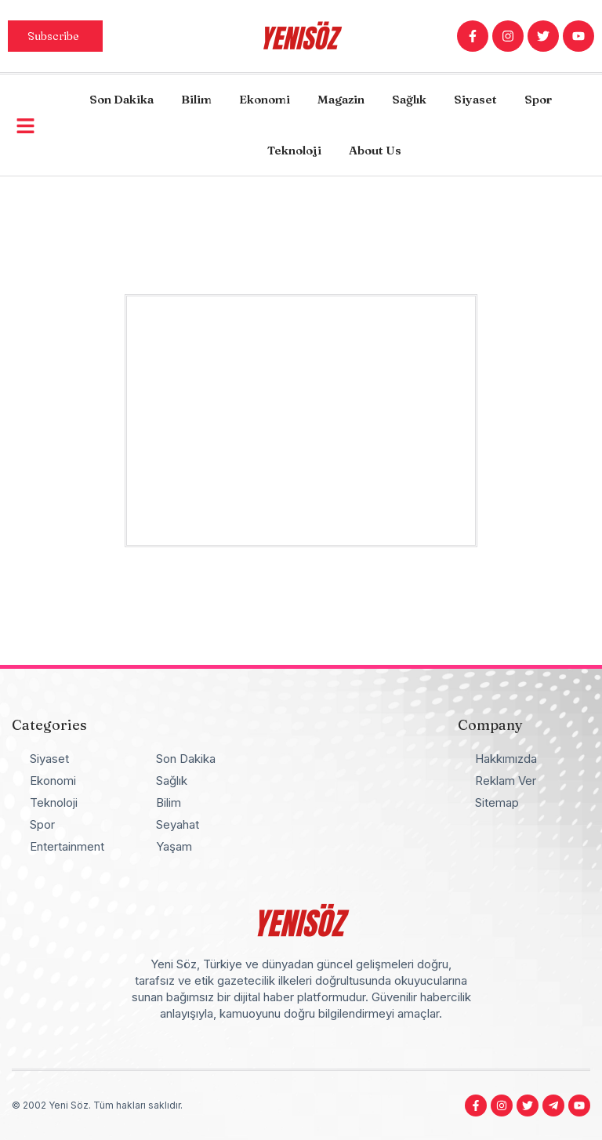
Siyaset (475, 99)
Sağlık (409, 99)
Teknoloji (294, 150)
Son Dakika (121, 99)
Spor (538, 99)
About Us (375, 150)
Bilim (196, 99)
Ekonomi (264, 99)
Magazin (340, 99)
